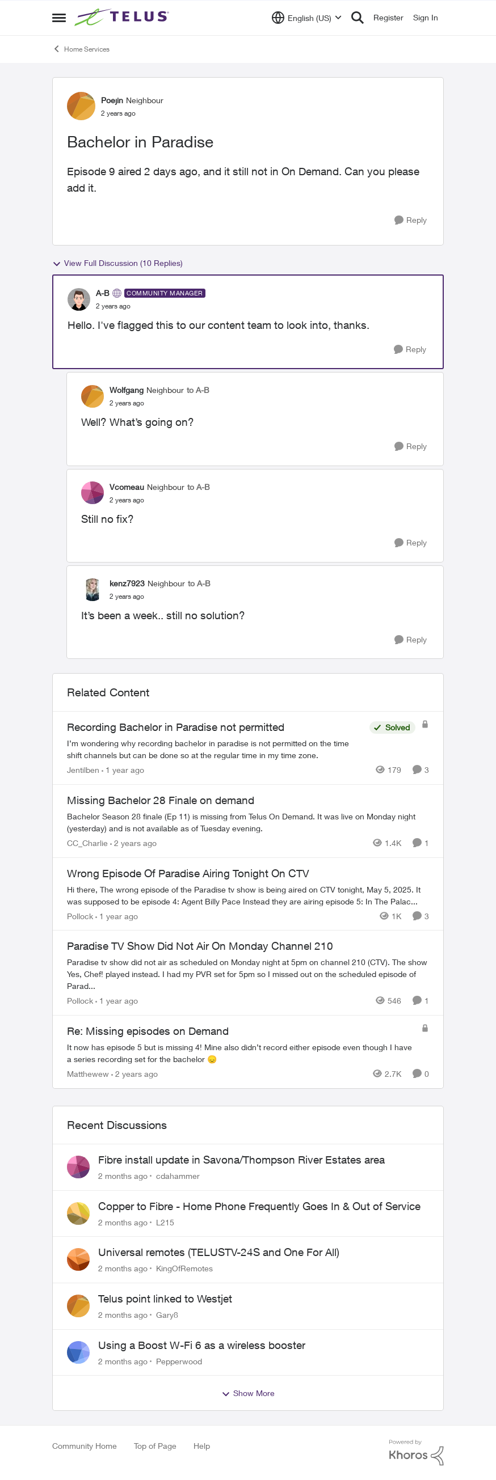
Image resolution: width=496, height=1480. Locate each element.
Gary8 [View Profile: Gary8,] (167, 1315)
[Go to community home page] (123, 18)
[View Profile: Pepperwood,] (78, 1352)
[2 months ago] (123, 1176)
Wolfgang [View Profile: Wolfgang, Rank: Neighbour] (127, 390)
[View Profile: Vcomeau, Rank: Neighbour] (92, 492)
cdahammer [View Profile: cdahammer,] (178, 1176)
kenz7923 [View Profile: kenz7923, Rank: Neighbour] (127, 583)
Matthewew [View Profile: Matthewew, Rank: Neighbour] (88, 1074)
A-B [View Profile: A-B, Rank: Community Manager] (103, 293)
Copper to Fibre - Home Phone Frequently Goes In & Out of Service (259, 1206)
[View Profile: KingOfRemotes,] (78, 1259)
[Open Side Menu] (59, 17)
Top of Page (155, 1446)
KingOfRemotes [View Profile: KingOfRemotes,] (184, 1268)
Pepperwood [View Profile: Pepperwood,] (179, 1360)
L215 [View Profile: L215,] (165, 1222)
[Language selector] (307, 17)
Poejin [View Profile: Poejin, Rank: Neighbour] (112, 100)
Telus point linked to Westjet (165, 1298)
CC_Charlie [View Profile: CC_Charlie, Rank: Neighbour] (87, 843)
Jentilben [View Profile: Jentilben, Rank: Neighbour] (83, 770)
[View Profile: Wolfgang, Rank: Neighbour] (92, 396)
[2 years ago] (133, 843)
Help (202, 1446)
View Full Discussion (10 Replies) (117, 263)
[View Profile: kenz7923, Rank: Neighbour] (92, 589)
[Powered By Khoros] (416, 1453)
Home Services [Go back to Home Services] (81, 48)
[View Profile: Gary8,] (78, 1306)
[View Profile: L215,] (78, 1213)
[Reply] (410, 220)
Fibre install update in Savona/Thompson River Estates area (241, 1159)
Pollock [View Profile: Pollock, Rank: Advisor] (80, 915)
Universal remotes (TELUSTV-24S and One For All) (218, 1252)
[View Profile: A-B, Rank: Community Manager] (79, 299)
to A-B (198, 390)
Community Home (84, 1446)
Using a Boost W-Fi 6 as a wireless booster (201, 1345)
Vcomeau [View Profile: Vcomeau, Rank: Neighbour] (127, 487)
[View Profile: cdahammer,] (78, 1167)
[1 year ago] (123, 770)
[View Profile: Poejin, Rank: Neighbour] (81, 106)
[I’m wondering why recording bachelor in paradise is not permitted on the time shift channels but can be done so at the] (215, 749)
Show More (248, 1393)
